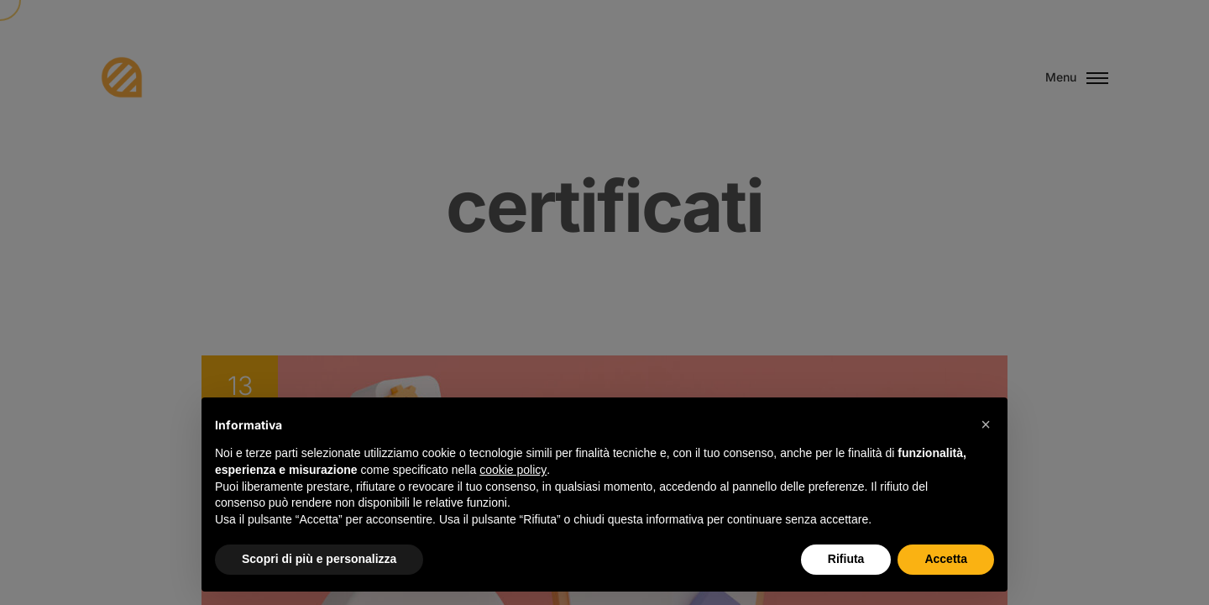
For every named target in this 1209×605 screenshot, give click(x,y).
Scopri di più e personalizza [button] (319, 559)
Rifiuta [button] (846, 559)
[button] (985, 424)
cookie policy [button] (513, 469)
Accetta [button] (945, 559)
